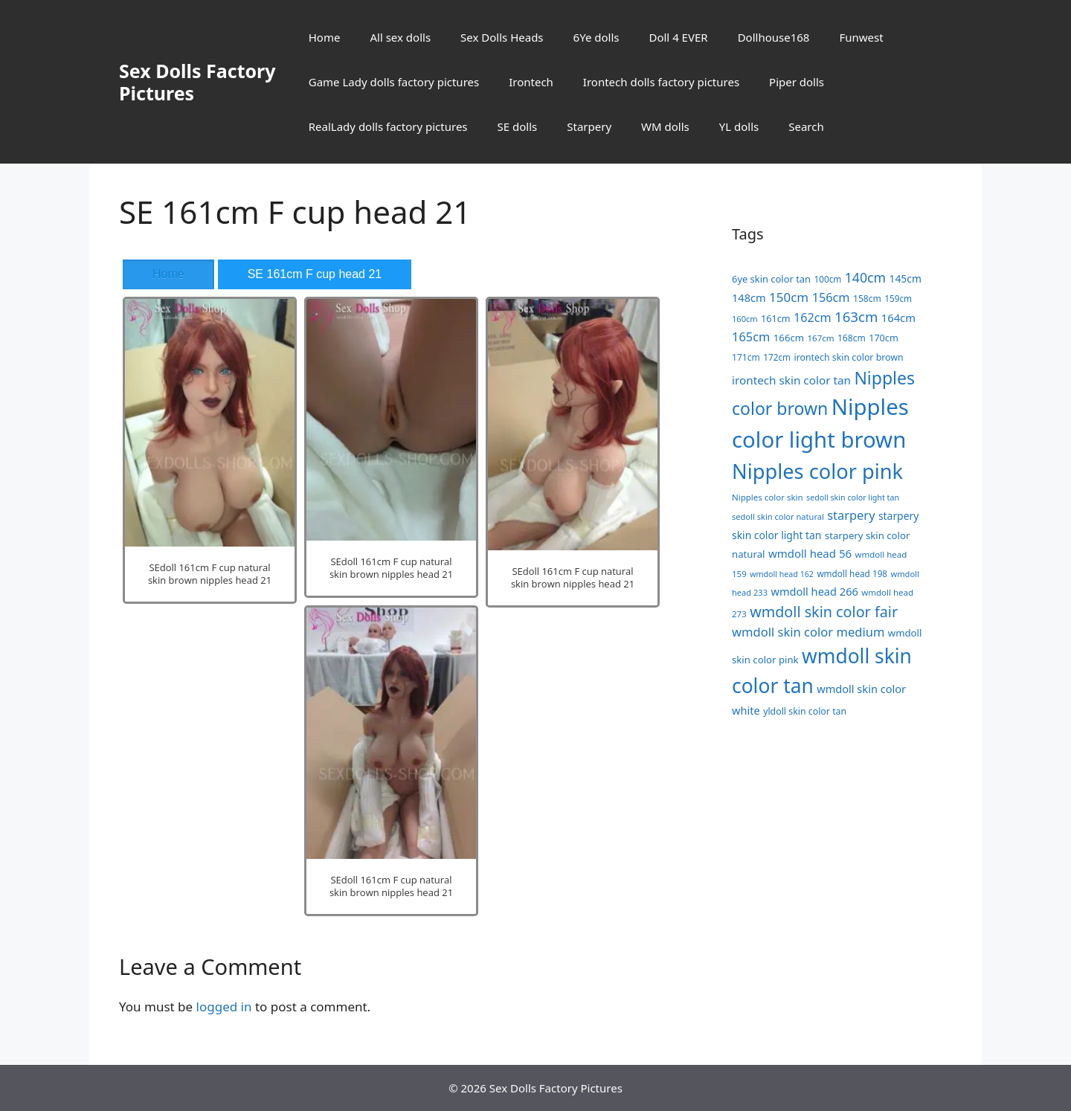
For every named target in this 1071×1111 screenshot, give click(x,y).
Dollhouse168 (774, 37)
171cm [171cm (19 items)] (746, 357)
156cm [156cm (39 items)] (831, 297)
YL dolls (739, 126)
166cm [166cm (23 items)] (789, 337)
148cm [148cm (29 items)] (749, 297)
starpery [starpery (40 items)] (851, 515)
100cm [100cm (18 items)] (827, 279)
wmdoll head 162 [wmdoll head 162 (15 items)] (782, 574)
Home (325, 37)
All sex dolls (400, 37)
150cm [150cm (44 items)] (788, 297)
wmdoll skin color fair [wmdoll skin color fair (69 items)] (824, 612)
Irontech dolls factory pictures (661, 81)
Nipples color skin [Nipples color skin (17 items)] (767, 497)
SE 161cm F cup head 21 (315, 274)
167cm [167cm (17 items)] (821, 338)
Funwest (861, 37)
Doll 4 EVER (678, 37)
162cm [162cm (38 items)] (813, 317)
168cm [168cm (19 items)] (851, 338)
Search (805, 126)
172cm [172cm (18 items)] (777, 357)
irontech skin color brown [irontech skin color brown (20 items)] (848, 357)
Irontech (531, 81)
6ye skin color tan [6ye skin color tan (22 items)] (771, 279)
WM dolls (665, 126)
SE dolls (518, 126)
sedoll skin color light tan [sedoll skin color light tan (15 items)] (852, 497)
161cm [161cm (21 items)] (776, 318)
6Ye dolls (596, 37)
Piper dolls (796, 81)
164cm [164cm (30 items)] (898, 317)
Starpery (589, 126)
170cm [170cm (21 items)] (883, 337)
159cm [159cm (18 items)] (898, 298)
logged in (224, 1006)
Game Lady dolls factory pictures (394, 81)
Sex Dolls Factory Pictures (197, 82)
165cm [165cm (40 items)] (751, 336)
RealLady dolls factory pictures (388, 126)
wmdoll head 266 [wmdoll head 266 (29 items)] (814, 591)
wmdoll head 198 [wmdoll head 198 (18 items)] (852, 573)
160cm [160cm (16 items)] (745, 318)
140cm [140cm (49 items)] (865, 277)
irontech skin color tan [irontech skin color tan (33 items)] (791, 380)
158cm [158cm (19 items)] (867, 298)
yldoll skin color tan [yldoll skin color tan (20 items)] (804, 711)
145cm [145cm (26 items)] (906, 278)
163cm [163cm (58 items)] (856, 316)
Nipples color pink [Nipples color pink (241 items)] (817, 471)
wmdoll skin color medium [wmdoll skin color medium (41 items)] (808, 631)
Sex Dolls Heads (501, 37)
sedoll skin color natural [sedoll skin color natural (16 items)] (778, 516)
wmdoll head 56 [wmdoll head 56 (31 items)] (810, 553)
